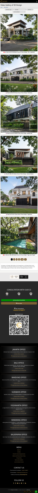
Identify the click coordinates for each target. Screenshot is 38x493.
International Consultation (19, 300)
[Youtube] (17, 483)
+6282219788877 (19, 310)
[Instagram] (15, 483)
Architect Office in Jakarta (19, 354)
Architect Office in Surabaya (19, 396)
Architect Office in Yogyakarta (19, 411)
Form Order (19, 303)
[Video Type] (9, 9)
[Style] (20, 9)
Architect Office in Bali (19, 368)
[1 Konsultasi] (36, 492)
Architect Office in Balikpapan (19, 439)
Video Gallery (6, 7)
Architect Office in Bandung (19, 383)
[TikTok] (19, 483)
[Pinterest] (21, 483)
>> (25, 259)
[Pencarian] (28, 492)
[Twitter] (24, 483)
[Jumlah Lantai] (30, 9)
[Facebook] (13, 483)
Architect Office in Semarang (19, 425)
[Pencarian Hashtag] (25, 492)
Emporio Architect (14, 489)
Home (1, 7)
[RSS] (25, 483)
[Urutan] (19, 12)
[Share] (33, 492)
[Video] (30, 492)
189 (22, 259)
